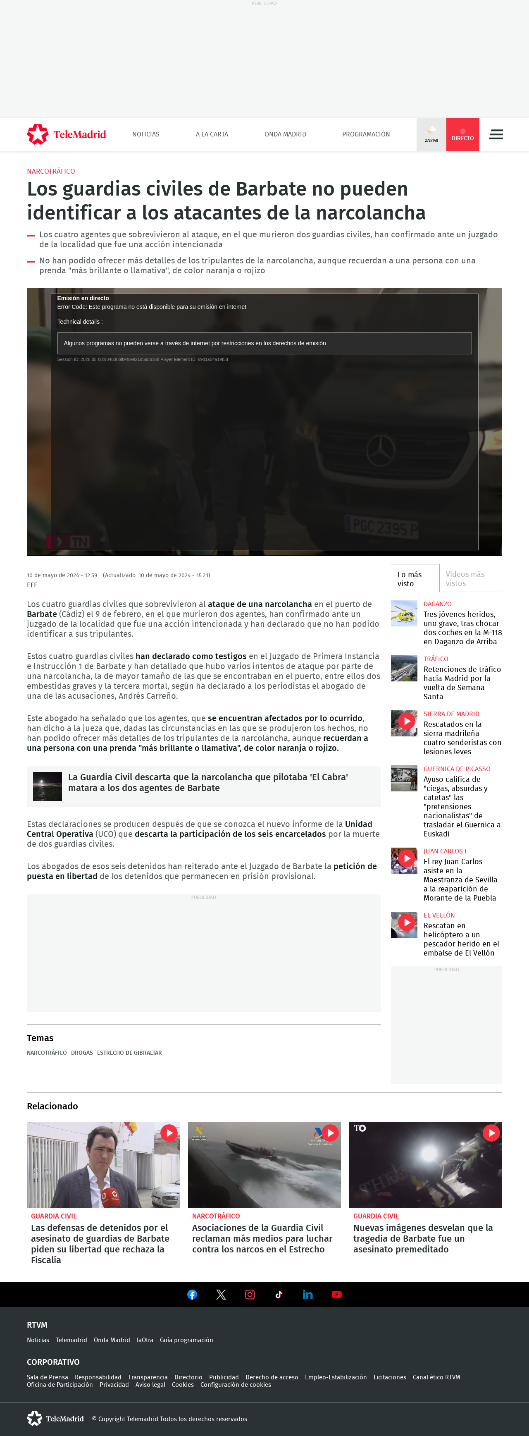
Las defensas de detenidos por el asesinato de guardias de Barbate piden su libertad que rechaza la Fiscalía (103, 1165)
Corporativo (53, 1362)
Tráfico (436, 659)
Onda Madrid (285, 134)
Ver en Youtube (337, 1294)
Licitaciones (390, 1377)
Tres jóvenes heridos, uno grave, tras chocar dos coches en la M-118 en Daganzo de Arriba (404, 613)
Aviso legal (150, 1385)
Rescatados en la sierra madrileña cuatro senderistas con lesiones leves (404, 723)
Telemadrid (71, 1340)
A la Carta (212, 134)
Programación (366, 134)
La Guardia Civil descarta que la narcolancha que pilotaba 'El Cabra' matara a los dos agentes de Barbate (47, 786)
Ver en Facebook (192, 1296)
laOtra (145, 1340)
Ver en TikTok (279, 1296)
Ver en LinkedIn (308, 1294)
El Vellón (439, 915)
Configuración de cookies (235, 1385)
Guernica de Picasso (457, 769)
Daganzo (438, 604)
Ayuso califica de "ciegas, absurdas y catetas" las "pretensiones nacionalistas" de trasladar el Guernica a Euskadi (404, 778)
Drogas (82, 1053)
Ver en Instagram (250, 1294)
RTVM (37, 1325)
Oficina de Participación (60, 1385)
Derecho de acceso (271, 1377)
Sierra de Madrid (451, 714)
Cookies (183, 1385)
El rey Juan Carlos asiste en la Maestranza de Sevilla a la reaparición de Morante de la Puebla (404, 861)
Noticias (146, 134)
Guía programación (186, 1340)
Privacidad (114, 1385)
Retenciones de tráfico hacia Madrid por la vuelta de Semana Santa (404, 668)
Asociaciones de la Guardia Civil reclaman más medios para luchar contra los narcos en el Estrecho (264, 1165)
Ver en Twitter (221, 1296)
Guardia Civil (54, 1216)
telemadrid (55, 1418)
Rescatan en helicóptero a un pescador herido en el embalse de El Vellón (404, 925)
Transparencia (148, 1377)
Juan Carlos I (445, 851)
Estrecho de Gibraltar (129, 1053)
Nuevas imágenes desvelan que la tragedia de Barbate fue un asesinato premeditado (425, 1165)
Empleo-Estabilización (336, 1377)
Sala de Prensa (47, 1377)
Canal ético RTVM (436, 1377)
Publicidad (224, 1377)
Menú (495, 134)
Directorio (188, 1377)
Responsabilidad (98, 1377)
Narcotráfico (51, 171)
